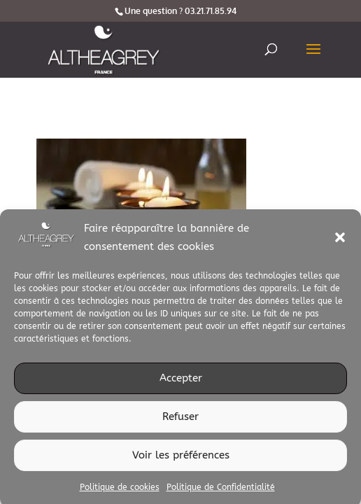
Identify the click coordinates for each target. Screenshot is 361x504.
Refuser (180, 421)
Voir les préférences (180, 460)
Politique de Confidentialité (221, 491)
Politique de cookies (120, 491)
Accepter (181, 383)
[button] (340, 242)
